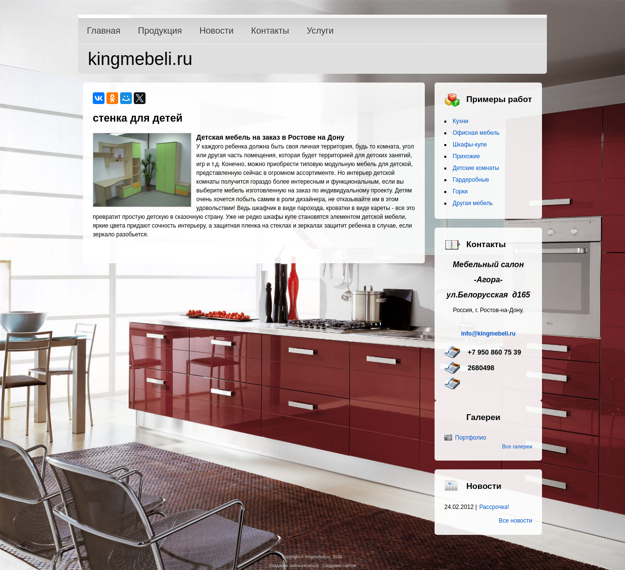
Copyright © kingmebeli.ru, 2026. (312, 556)
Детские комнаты (476, 168)
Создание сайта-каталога (294, 565)
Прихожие (466, 156)
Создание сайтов (338, 565)
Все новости (515, 520)
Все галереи (517, 446)
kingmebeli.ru (140, 59)
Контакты (270, 31)
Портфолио (470, 437)
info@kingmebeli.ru (488, 333)
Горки (460, 191)
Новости (217, 31)
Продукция (160, 31)
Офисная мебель (476, 132)
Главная (104, 31)
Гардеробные (471, 179)
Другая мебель (473, 203)
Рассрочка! (494, 507)
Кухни (460, 121)
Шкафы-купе (470, 144)
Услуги (320, 31)
